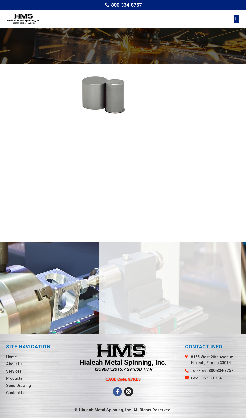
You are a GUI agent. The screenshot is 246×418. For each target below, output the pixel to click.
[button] (236, 19)
